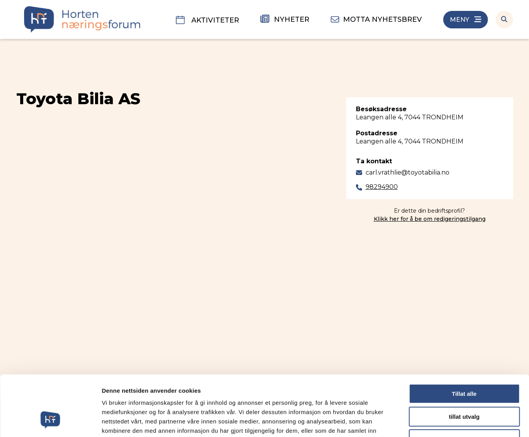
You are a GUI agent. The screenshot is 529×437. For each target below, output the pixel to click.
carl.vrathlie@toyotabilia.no (407, 172)
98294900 (382, 187)
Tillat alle (464, 342)
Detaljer (413, 421)
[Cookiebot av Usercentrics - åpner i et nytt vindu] (50, 422)
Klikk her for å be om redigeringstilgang (430, 218)
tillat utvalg (464, 365)
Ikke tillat (464, 387)
